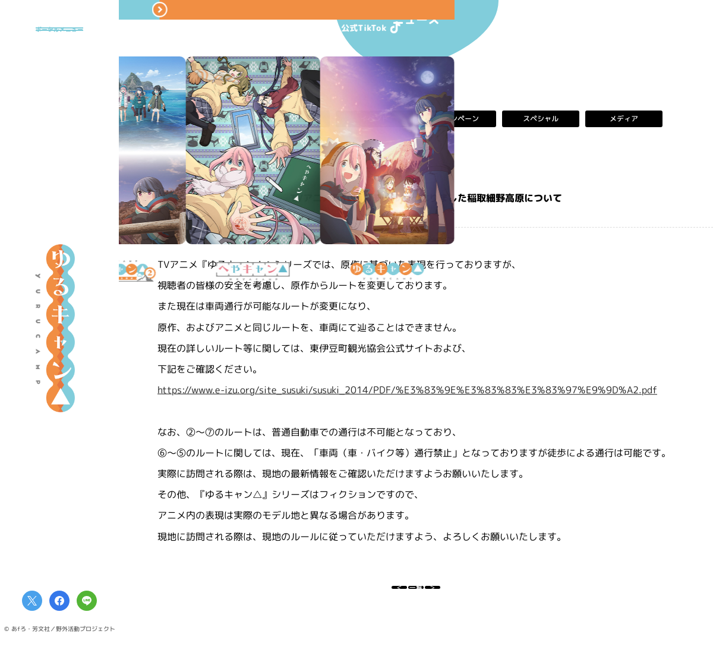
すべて (208, 118)
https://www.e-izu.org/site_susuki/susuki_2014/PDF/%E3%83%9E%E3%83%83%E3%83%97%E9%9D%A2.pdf (407, 390)
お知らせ (291, 118)
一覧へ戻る (416, 594)
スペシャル (540, 118)
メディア (624, 118)
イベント (374, 118)
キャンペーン (457, 118)
